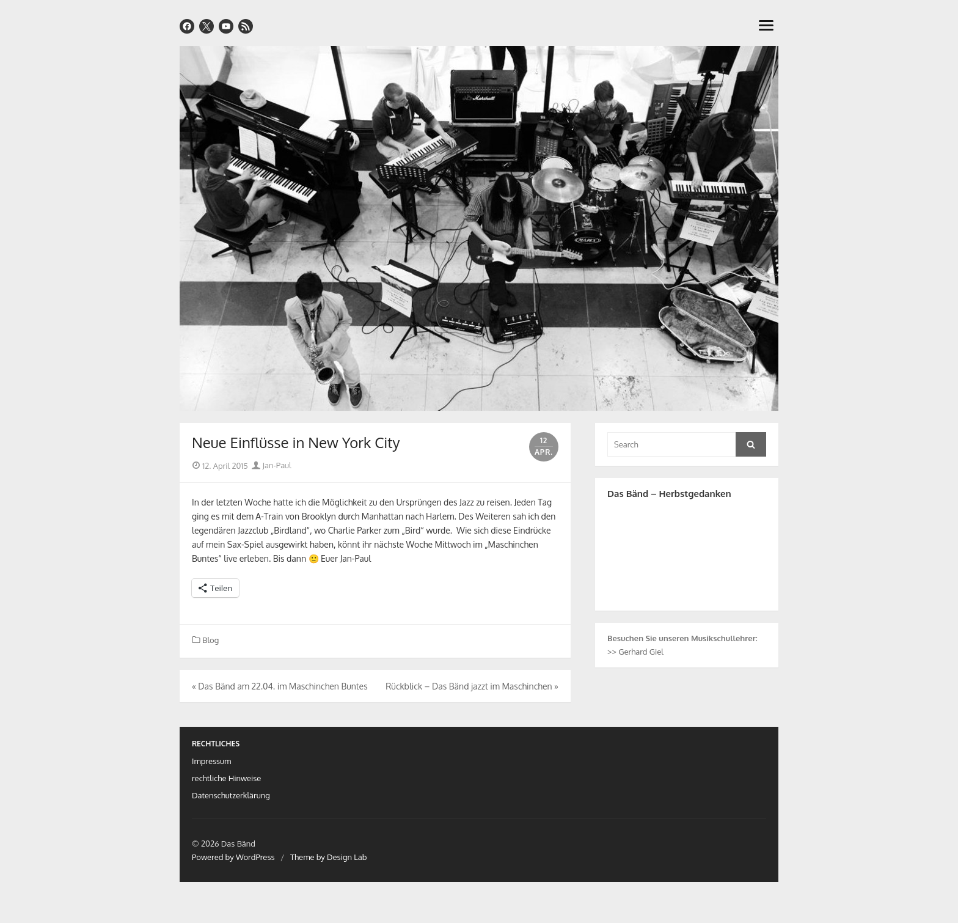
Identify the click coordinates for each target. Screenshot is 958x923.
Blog (210, 640)
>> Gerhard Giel (635, 651)
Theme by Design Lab (328, 857)
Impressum (211, 761)
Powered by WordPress (233, 857)
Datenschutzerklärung (231, 795)
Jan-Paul (271, 465)
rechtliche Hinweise (226, 778)
